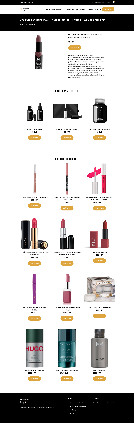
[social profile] (32, 2)
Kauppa (98, 9)
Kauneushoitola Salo (54, 9)
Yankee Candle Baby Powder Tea (99, 307)
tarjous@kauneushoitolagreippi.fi (101, 2)
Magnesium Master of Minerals (99, 129)
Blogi (90, 9)
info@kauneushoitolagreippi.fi (104, 403)
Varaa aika (108, 9)
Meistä (74, 410)
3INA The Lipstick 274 (99, 252)
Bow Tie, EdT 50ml (99, 370)
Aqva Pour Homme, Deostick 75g (67, 370)
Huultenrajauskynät (87, 34)
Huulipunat (31, 24)
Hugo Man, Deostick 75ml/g (34, 370)
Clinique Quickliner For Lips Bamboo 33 (34, 197)
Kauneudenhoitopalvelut (79, 406)
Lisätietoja (75, 48)
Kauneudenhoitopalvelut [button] (75, 9)
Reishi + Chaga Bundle (34, 129)
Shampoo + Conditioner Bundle (67, 129)
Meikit (23, 24)
